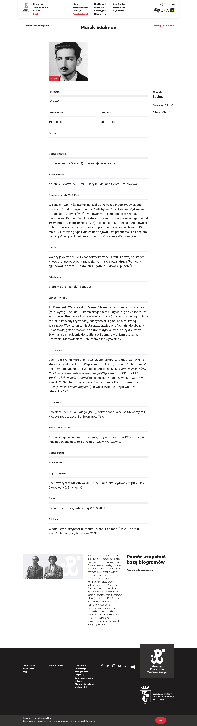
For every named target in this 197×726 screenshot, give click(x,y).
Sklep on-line (100, 14)
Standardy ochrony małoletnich (85, 685)
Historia (76, 4)
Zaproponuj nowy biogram (141, 570)
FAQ (25, 672)
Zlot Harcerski (100, 4)
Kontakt (37, 11)
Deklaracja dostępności (81, 670)
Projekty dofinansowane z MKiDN (84, 677)
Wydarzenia (118, 11)
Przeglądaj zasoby (81, 14)
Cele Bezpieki (119, 4)
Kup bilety (38, 14)
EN (172, 4)
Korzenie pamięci (81, 7)
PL (168, 4)
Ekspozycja (39, 4)
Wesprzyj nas (100, 11)
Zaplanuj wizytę (41, 7)
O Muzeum (80, 665)
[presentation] (6, 328)
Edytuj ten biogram (164, 25)
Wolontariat (99, 7)
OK (160, 720)
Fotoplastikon (119, 7)
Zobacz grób (159, 112)
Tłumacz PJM (56, 665)
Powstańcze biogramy (38, 25)
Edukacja (77, 11)
